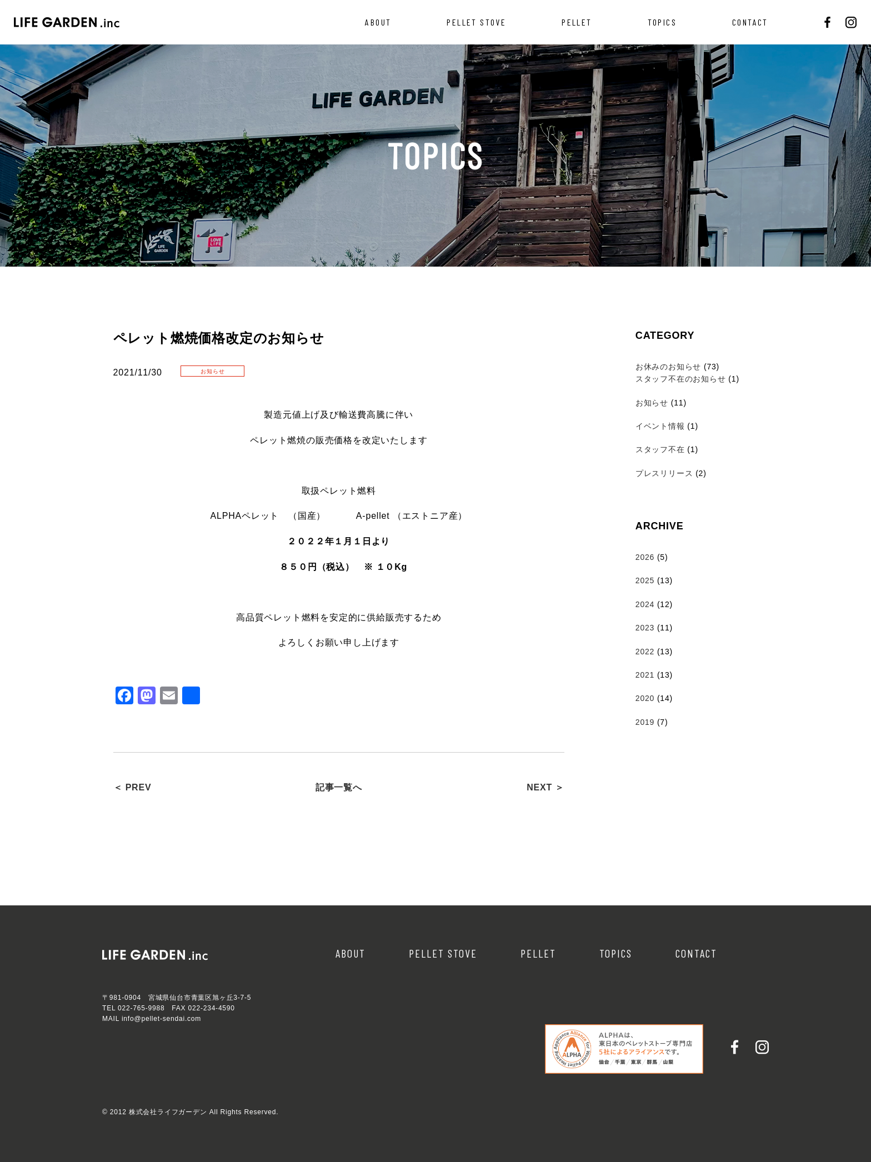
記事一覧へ (339, 787)
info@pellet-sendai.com (161, 1019)
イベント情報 (660, 426)
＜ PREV (132, 787)
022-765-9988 (141, 1008)
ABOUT (378, 22)
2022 (644, 651)
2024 (644, 604)
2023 (644, 627)
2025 (644, 580)
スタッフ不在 (660, 449)
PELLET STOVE (476, 22)
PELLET (577, 22)
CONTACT (750, 22)
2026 (644, 557)
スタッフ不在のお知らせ (680, 378)
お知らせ (651, 402)
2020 (644, 698)
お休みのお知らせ (668, 366)
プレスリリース (664, 473)
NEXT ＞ (545, 787)
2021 (644, 674)
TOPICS (662, 22)
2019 (644, 722)
